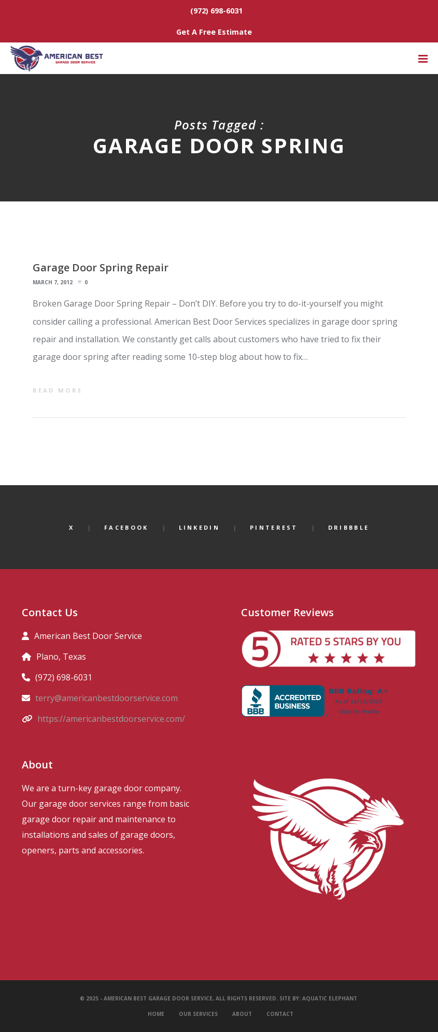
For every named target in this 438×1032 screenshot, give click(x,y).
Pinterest (274, 527)
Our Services (198, 1014)
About (242, 1014)
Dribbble (348, 527)
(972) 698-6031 (216, 11)
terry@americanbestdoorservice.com (106, 698)
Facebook (126, 527)
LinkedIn (199, 527)
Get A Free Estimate (214, 32)
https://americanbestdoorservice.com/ (111, 718)
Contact (279, 1014)
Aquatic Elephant (330, 998)
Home (156, 1014)
